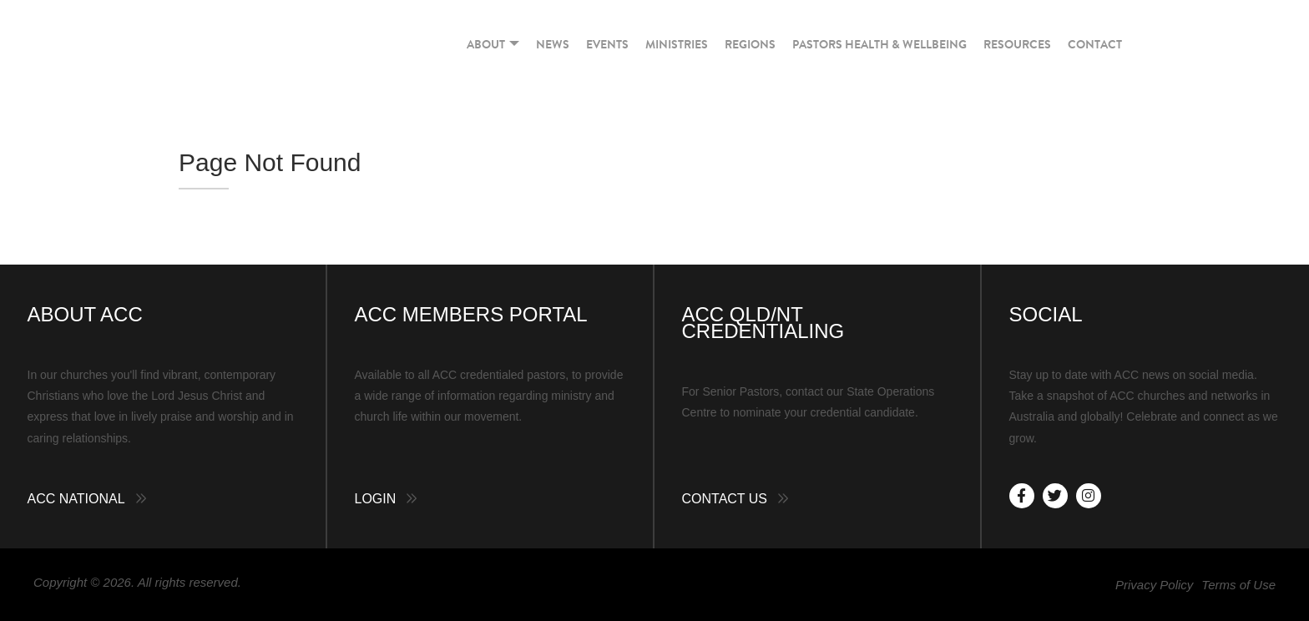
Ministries (676, 44)
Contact (1095, 44)
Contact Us (725, 499)
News (552, 44)
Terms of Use (1238, 585)
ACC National (76, 499)
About (493, 44)
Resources (1017, 44)
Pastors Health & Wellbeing (879, 44)
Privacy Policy (1154, 585)
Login (376, 499)
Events (607, 44)
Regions (750, 44)
